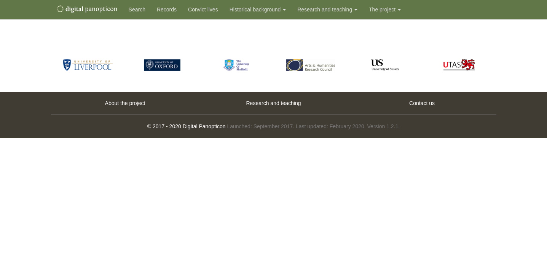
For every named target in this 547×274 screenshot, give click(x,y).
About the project (125, 103)
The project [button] (385, 9)
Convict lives (203, 9)
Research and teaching (273, 103)
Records (167, 9)
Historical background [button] (258, 9)
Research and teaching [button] (327, 9)
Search (137, 9)
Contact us (422, 103)
